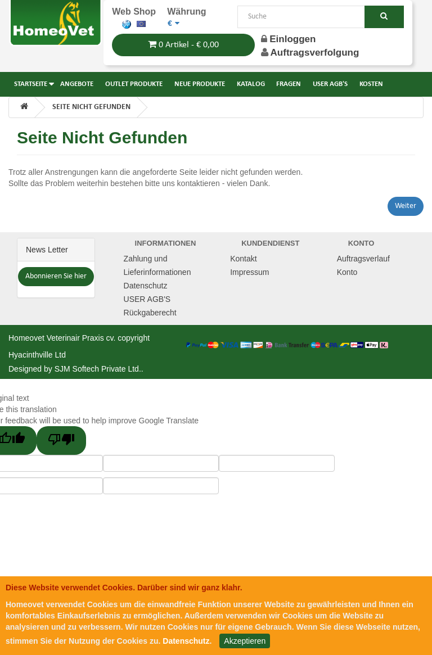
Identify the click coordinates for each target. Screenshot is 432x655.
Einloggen (288, 39)
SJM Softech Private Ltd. (98, 368)
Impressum (249, 272)
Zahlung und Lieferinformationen (157, 265)
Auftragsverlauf (363, 258)
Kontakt (243, 258)
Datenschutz (146, 285)
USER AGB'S (147, 299)
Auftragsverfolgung (315, 52)
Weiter (405, 206)
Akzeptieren (245, 640)
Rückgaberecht (150, 312)
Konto (347, 272)
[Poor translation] (61, 440)
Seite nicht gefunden (91, 107)
